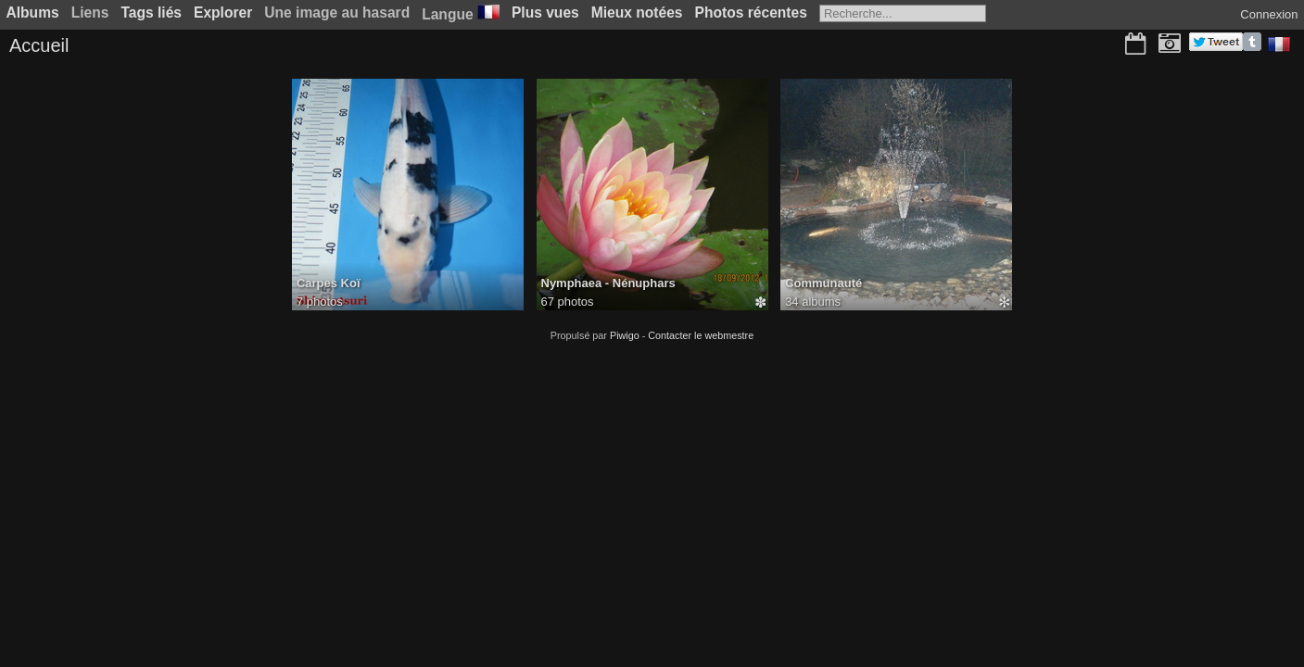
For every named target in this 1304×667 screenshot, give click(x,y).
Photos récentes (751, 12)
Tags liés (151, 12)
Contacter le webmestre (700, 335)
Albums (32, 12)
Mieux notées (637, 12)
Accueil (39, 45)
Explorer (223, 12)
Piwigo (624, 335)
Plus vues (545, 12)
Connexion (1269, 14)
